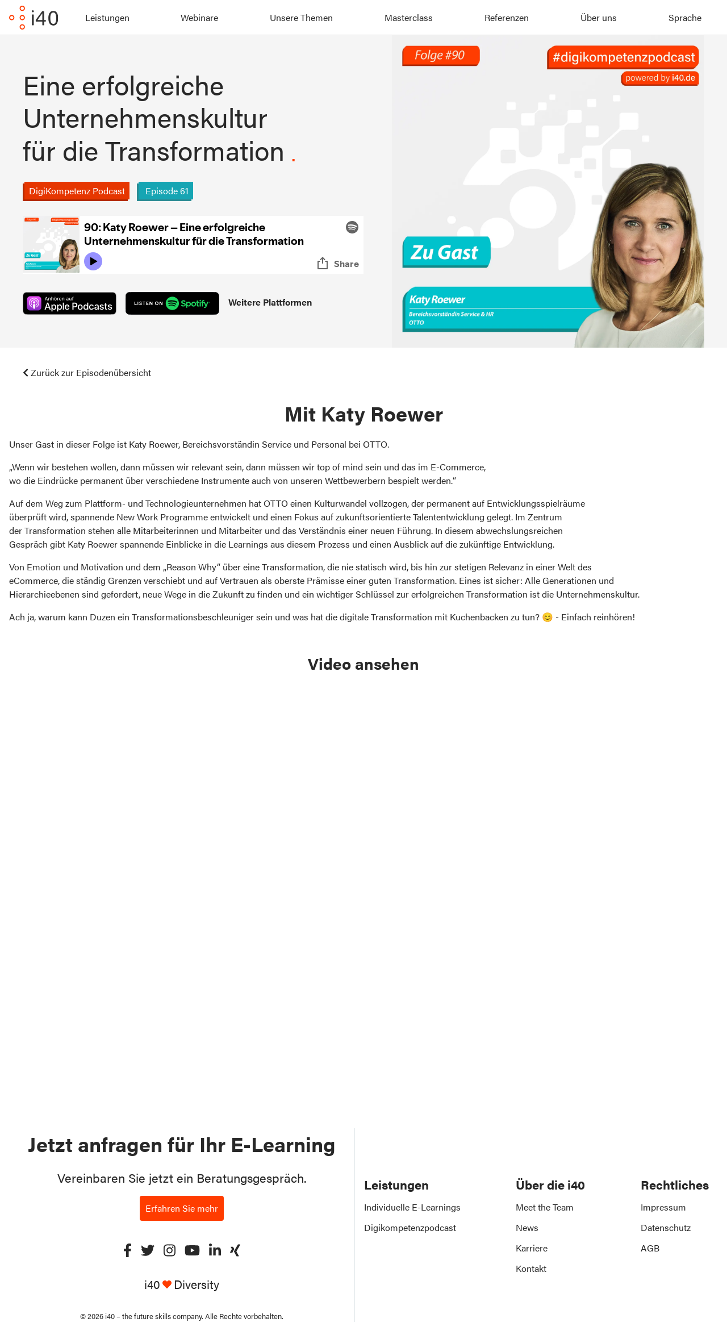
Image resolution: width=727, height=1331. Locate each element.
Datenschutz (666, 1227)
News (527, 1227)
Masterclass (409, 17)
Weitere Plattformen (270, 301)
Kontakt (531, 1268)
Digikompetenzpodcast (410, 1227)
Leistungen (107, 17)
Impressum (663, 1206)
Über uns (598, 17)
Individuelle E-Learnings (412, 1206)
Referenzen (506, 17)
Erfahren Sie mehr (181, 1208)
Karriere (532, 1247)
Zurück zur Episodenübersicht (87, 372)
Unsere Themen (301, 17)
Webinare (199, 17)
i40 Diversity (181, 1284)
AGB (650, 1247)
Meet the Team (545, 1206)
